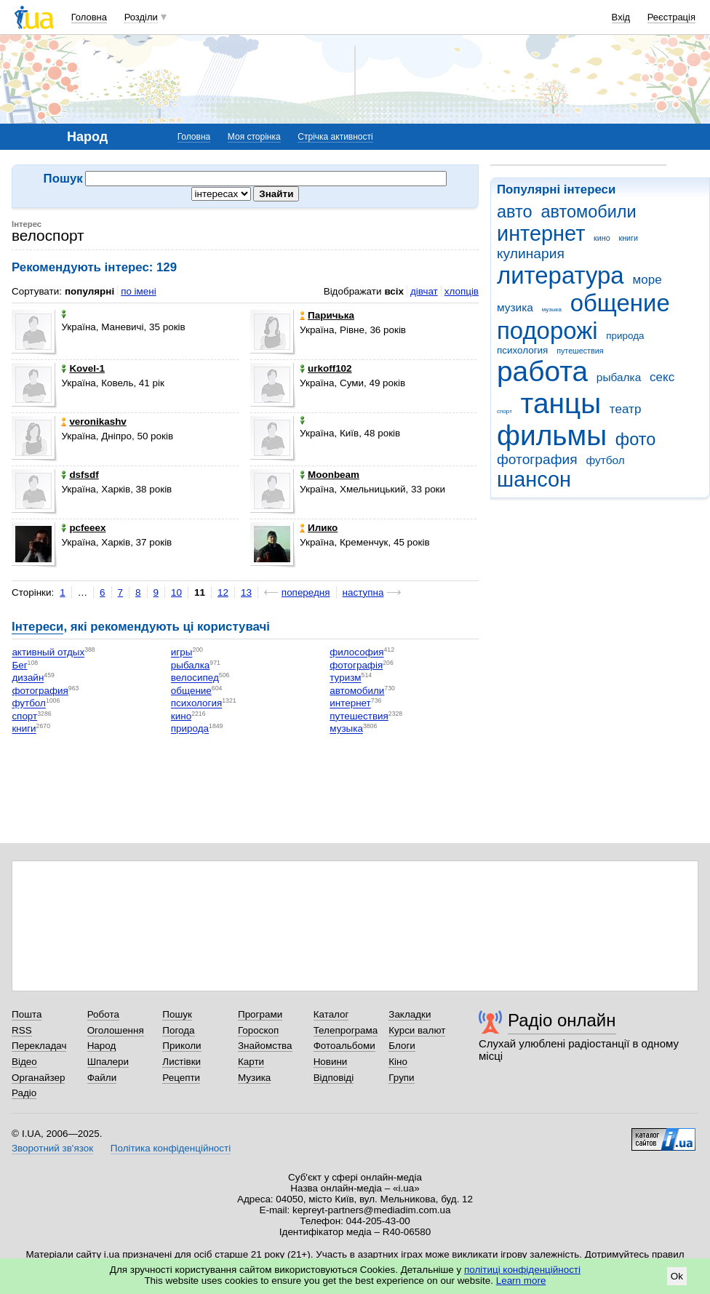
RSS (22, 1030)
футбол (605, 460)
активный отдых (48, 652)
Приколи (181, 1045)
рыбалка (619, 377)
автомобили (588, 211)
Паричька (327, 315)
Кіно (397, 1061)
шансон (534, 479)
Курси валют (416, 1030)
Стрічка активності (335, 137)
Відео (24, 1061)
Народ (101, 1045)
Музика (254, 1077)
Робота (103, 1014)
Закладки (409, 1014)
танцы (561, 403)
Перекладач (39, 1045)
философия (356, 652)
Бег (19, 665)
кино (602, 237)
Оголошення (115, 1030)
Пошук (177, 1014)
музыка (552, 309)
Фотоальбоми (344, 1045)
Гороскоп (258, 1030)
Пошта (26, 1014)
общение (620, 302)
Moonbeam (329, 474)
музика (515, 307)
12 (223, 592)
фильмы (552, 435)
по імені (138, 291)
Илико (319, 527)
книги (628, 237)
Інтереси (37, 627)
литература (560, 275)
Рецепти (181, 1077)
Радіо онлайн (562, 1020)
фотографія (356, 665)
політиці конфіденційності (522, 1269)
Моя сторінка (254, 137)
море (646, 280)
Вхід (621, 17)
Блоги (401, 1045)
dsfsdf (79, 474)
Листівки (181, 1061)
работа (542, 371)
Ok (677, 1276)
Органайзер (38, 1077)
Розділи (141, 17)
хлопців (461, 291)
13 (246, 592)
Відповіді (334, 1077)
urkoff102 (326, 368)
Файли (102, 1077)
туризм (345, 678)
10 (176, 592)
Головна (89, 17)
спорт (504, 411)
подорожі (547, 330)
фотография (537, 459)
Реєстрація (671, 17)
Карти (251, 1061)
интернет (541, 233)
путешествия (580, 350)
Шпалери (108, 1061)
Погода (178, 1030)
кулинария (531, 253)
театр (626, 409)
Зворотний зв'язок (52, 1148)
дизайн (28, 678)
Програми (260, 1014)
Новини (331, 1061)
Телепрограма (346, 1030)
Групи (401, 1077)
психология (522, 350)
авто (514, 211)
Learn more (521, 1280)
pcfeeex (83, 527)
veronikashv (93, 421)
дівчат (424, 291)
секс (662, 377)
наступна (363, 592)
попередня (306, 592)
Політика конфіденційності (171, 1148)
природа (625, 335)
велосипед (195, 678)
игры (182, 652)
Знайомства (265, 1045)
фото (635, 439)
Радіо (24, 1092)
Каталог (331, 1014)
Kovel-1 (83, 368)
